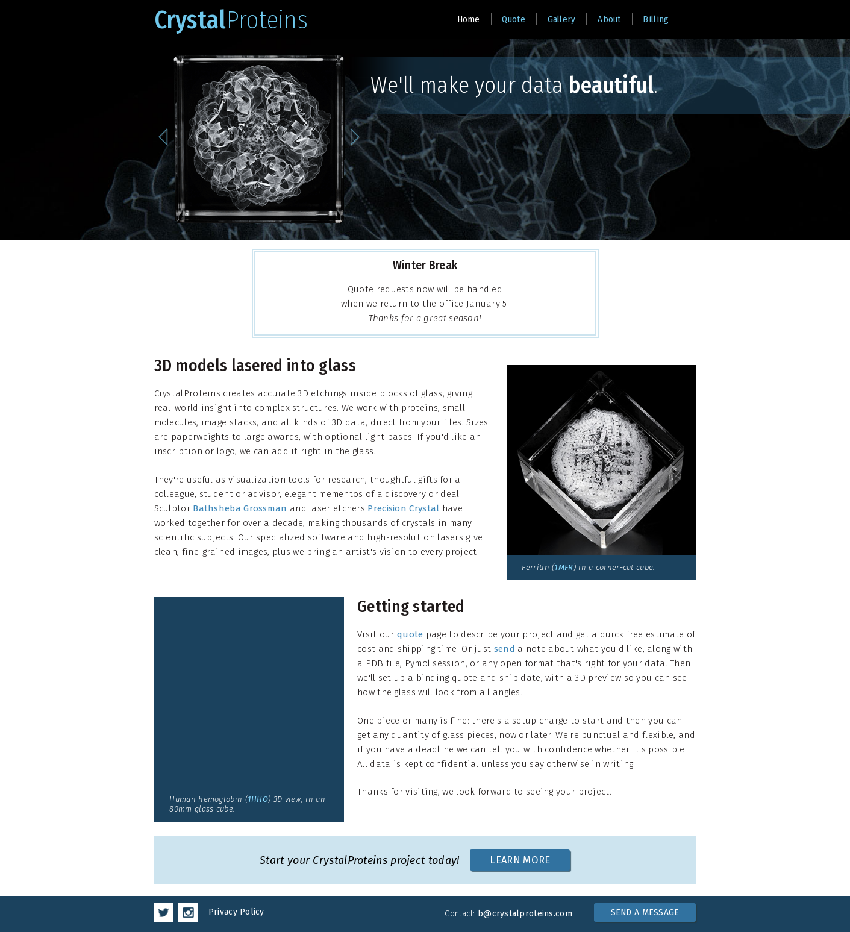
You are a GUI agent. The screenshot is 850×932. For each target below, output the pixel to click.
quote (410, 634)
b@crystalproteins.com (525, 914)
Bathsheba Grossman (240, 508)
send (504, 648)
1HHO (258, 799)
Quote (513, 19)
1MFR (563, 567)
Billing (656, 19)
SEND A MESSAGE (645, 912)
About (609, 19)
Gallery (562, 19)
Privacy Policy (236, 912)
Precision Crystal (403, 508)
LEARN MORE (520, 860)
